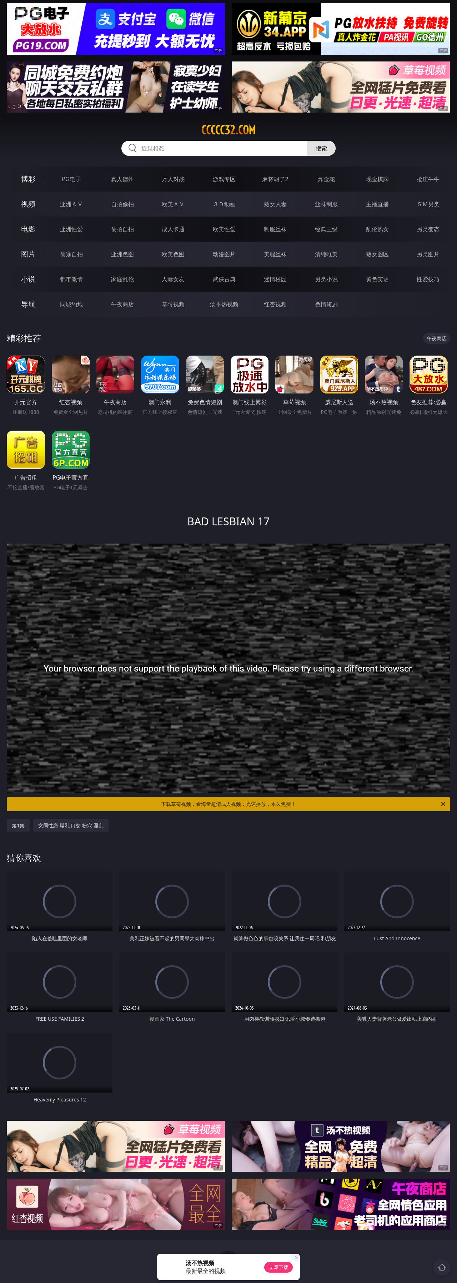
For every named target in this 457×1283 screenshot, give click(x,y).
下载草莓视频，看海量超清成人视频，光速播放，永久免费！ (304, 804)
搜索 (321, 148)
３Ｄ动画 (224, 204)
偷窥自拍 (71, 254)
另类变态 (428, 229)
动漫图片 (224, 254)
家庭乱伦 (122, 279)
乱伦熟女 (377, 229)
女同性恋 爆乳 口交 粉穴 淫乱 (71, 825)
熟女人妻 (275, 204)
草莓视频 (173, 304)
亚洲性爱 (71, 229)
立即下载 (278, 1267)
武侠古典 (224, 279)
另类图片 (428, 254)
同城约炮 (71, 304)
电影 (28, 229)
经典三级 (326, 229)
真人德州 (122, 179)
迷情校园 (275, 279)
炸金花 (326, 179)
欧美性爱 (224, 229)
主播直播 (377, 204)
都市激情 (71, 279)
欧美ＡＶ (173, 204)
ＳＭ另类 (428, 204)
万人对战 (173, 179)
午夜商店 (122, 304)
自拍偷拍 (122, 204)
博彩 (28, 179)
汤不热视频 (224, 304)
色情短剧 (326, 304)
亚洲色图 (122, 254)
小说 (28, 279)
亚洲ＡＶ (71, 204)
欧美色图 (173, 254)
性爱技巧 (428, 279)
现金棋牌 (377, 179)
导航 (28, 304)
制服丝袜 (275, 229)
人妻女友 (173, 279)
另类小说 (326, 279)
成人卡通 (173, 229)
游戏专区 (224, 179)
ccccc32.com (228, 130)
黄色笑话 (377, 279)
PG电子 (71, 179)
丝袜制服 (326, 204)
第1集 (18, 825)
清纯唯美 (326, 254)
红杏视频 (275, 304)
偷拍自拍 (122, 229)
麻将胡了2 (275, 179)
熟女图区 (377, 254)
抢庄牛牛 (428, 179)
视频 (28, 204)
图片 (28, 254)
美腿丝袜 (275, 254)
